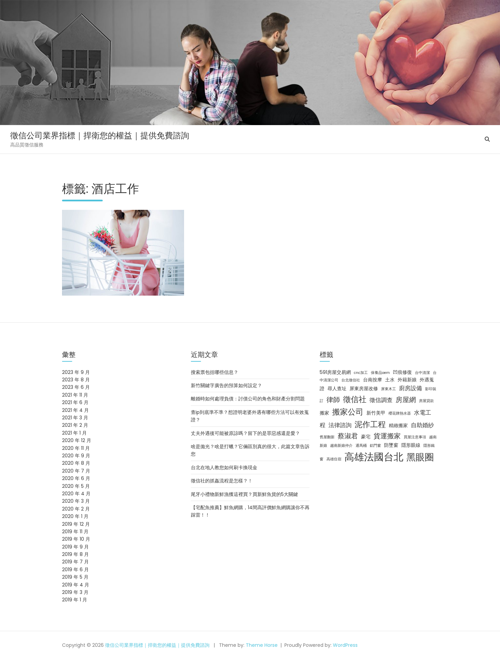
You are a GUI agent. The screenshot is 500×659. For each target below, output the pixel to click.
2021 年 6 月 (75, 402)
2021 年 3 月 (75, 417)
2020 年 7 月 (76, 470)
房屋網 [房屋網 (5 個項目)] (406, 399)
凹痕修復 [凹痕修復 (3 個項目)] (402, 372)
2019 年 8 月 (75, 554)
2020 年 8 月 (76, 463)
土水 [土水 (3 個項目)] (390, 379)
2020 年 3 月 (76, 501)
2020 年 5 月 (76, 486)
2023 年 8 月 (76, 379)
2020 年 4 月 (76, 493)
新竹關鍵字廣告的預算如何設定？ (226, 385)
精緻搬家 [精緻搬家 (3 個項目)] (398, 425)
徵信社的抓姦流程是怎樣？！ (222, 480)
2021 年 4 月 (75, 410)
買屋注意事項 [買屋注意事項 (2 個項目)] (415, 437)
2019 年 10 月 (76, 539)
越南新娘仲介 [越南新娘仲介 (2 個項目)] (341, 445)
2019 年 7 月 (75, 561)
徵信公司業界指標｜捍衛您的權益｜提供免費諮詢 (99, 135)
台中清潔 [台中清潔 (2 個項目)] (422, 372)
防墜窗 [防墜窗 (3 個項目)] (391, 445)
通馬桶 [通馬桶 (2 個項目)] (361, 445)
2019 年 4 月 (75, 584)
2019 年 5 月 (75, 577)
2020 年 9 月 (76, 455)
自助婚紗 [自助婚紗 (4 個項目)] (422, 425)
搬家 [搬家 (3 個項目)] (324, 413)
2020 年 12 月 (76, 440)
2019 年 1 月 (74, 599)
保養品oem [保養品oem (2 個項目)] (380, 372)
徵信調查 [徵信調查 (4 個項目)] (381, 400)
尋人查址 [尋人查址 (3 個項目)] (336, 388)
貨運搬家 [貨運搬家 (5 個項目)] (387, 436)
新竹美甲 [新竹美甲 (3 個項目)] (375, 413)
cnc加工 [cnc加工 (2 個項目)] (361, 372)
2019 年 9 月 (75, 546)
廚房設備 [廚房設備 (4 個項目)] (410, 388)
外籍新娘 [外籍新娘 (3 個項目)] (407, 379)
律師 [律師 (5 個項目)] (333, 399)
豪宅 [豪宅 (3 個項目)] (366, 436)
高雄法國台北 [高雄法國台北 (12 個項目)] (373, 457)
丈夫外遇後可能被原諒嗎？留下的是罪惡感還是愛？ (245, 433)
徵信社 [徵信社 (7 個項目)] (354, 399)
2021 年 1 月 (74, 433)
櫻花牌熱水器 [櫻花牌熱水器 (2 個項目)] (399, 413)
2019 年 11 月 (75, 531)
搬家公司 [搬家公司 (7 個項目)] (347, 411)
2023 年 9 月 (76, 372)
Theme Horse (262, 645)
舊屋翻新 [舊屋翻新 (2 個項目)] (327, 437)
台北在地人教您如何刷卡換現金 (224, 467)
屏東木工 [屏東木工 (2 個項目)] (388, 389)
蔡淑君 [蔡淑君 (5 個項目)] (348, 436)
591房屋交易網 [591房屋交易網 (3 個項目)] (335, 372)
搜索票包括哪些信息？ (214, 372)
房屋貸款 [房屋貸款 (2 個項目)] (426, 400)
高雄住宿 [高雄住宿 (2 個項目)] (333, 459)
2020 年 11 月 (76, 448)
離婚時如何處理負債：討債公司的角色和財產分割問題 (248, 398)
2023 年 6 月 (76, 387)
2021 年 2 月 (75, 425)
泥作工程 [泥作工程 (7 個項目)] (370, 424)
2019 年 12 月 (76, 524)
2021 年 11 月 (75, 395)
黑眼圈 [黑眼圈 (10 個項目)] (420, 457)
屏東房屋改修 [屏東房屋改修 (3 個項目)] (363, 388)
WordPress (345, 645)
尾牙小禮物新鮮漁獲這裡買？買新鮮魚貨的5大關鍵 (244, 494)
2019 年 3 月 (75, 592)
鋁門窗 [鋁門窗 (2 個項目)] (375, 445)
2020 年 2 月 (76, 508)
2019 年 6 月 (75, 569)
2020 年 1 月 (75, 516)
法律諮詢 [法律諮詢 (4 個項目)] (340, 425)
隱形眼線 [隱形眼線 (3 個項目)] (410, 445)
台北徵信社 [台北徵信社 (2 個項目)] (350, 380)
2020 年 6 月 (76, 478)
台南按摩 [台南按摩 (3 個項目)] (372, 379)
